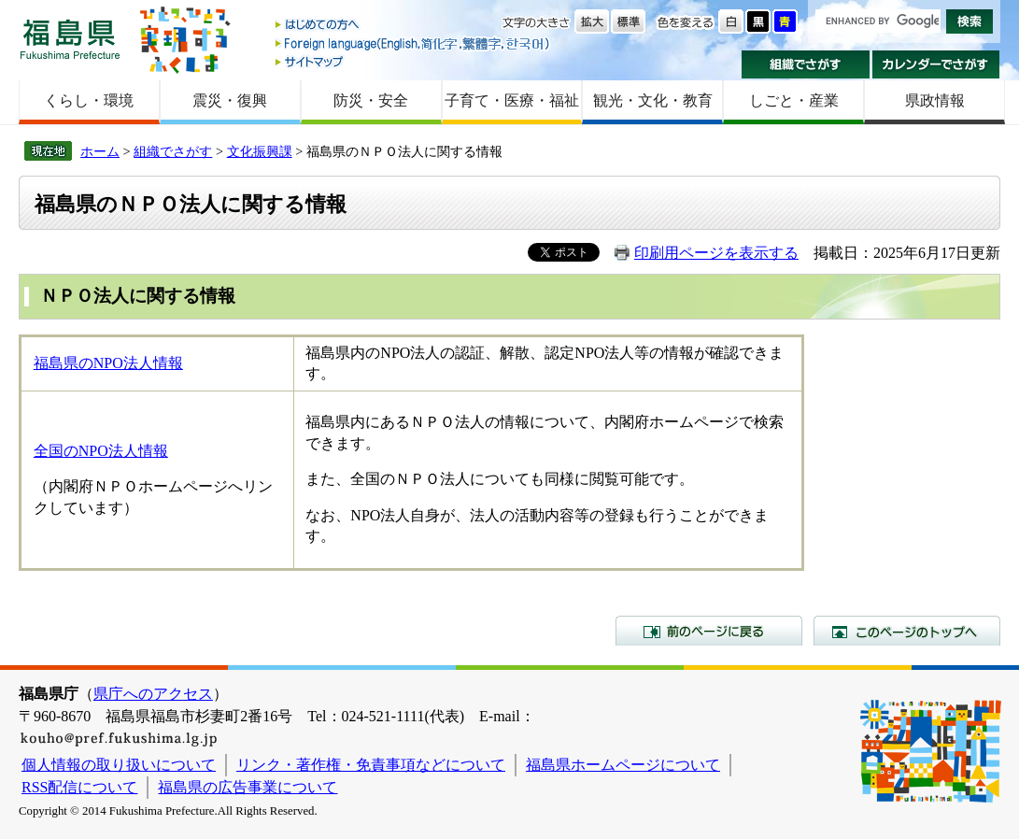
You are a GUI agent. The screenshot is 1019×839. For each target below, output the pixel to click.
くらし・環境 (89, 100)
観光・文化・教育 (653, 100)
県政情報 (935, 100)
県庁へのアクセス (153, 694)
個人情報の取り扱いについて (118, 765)
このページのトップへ (907, 631)
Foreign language (414, 43)
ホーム (100, 151)
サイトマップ (414, 61)
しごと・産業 (794, 100)
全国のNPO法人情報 (101, 451)
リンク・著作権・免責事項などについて (370, 765)
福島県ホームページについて (623, 765)
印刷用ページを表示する (716, 253)
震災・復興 (229, 100)
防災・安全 (370, 100)
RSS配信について (79, 787)
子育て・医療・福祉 (512, 100)
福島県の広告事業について (247, 787)
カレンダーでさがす (936, 64)
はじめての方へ (414, 26)
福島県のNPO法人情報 (108, 363)
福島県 (70, 39)
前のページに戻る (709, 631)
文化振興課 (259, 151)
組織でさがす (806, 64)
